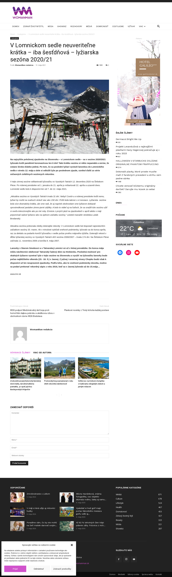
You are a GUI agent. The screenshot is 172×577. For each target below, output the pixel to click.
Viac (142, 26)
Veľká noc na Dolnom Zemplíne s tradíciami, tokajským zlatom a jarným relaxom (91, 384)
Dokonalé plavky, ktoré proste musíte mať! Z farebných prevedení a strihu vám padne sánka (138, 175)
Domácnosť (102, 26)
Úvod (12, 34)
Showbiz (61, 26)
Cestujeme (118, 26)
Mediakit (121, 574)
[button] (71, 545)
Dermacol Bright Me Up (128, 139)
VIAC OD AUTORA (42, 352)
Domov (15, 26)
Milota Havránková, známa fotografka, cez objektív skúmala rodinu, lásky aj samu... (91, 497)
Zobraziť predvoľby (62, 569)
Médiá (89, 26)
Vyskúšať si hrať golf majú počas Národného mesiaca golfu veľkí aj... (89, 511)
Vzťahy (131, 26)
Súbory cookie (133, 574)
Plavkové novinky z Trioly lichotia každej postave (86, 310)
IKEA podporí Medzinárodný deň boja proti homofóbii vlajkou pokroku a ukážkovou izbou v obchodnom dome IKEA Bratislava (32, 313)
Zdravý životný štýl (33, 26)
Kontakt (159, 574)
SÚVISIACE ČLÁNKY (20, 352)
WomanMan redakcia (24, 65)
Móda (50, 26)
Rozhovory (76, 26)
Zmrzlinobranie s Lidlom (38, 494)
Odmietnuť (39, 569)
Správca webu (147, 574)
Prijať (15, 569)
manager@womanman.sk (77, 563)
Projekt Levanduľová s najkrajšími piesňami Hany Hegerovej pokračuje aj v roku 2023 (138, 150)
